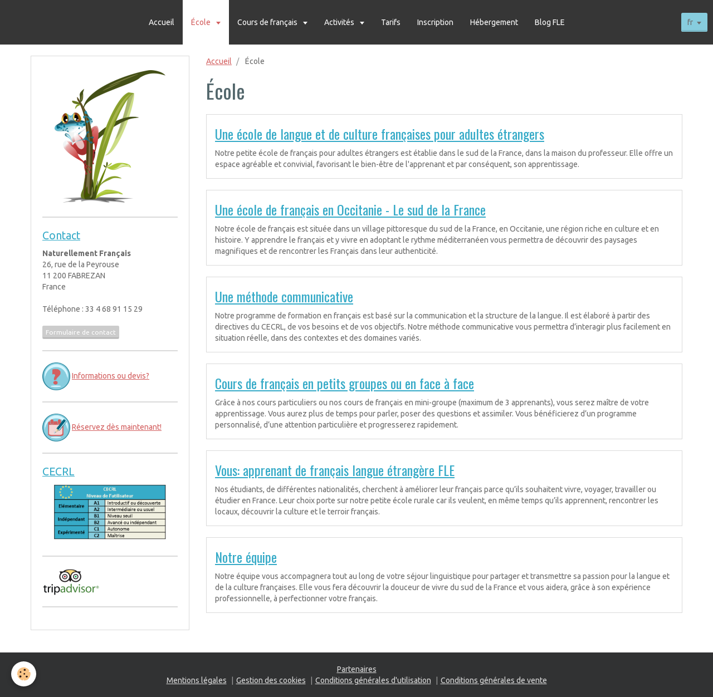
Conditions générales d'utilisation (373, 680)
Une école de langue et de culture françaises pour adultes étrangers (379, 134)
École (201, 22)
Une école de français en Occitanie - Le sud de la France (350, 209)
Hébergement (494, 22)
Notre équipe (246, 557)
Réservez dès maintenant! (117, 427)
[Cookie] (23, 673)
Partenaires (357, 669)
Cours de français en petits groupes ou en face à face (344, 383)
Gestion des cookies (271, 680)
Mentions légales (197, 680)
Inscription (435, 22)
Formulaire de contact (81, 332)
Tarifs (391, 22)
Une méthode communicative (284, 296)
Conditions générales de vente (494, 680)
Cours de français (268, 22)
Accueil (161, 22)
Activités (340, 22)
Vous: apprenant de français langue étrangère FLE (335, 470)
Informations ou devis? (110, 375)
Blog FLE (550, 22)
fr (690, 22)
